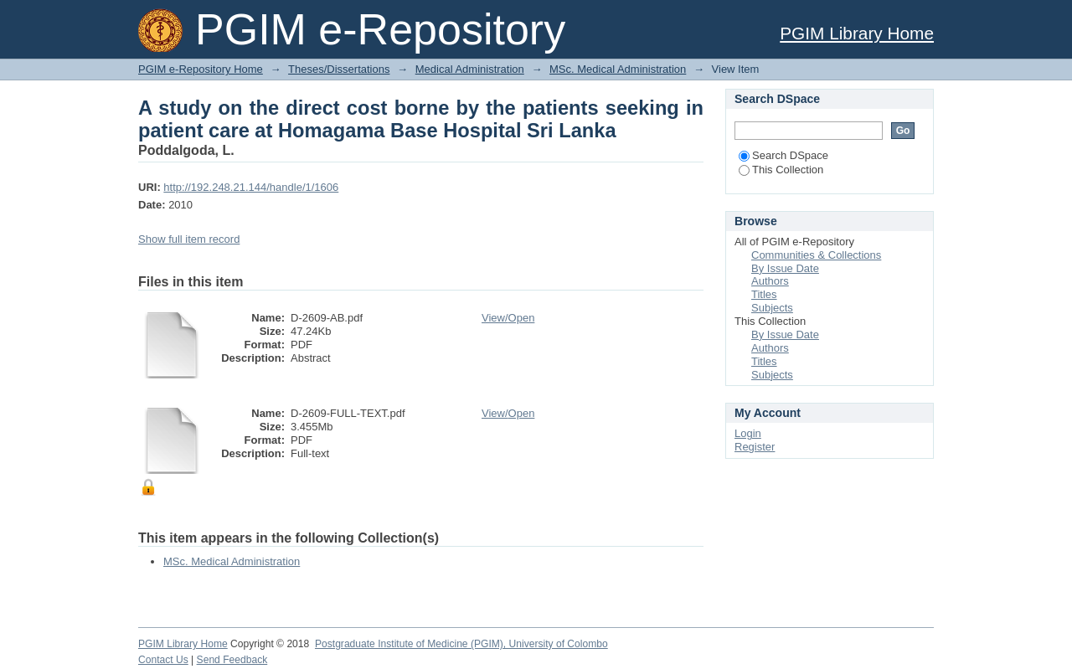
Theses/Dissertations (338, 69)
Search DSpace (783, 155)
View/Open (508, 317)
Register (754, 446)
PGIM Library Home (857, 33)
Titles (764, 294)
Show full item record (189, 239)
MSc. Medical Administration (617, 69)
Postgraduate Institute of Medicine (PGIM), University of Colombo (461, 644)
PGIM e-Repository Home (200, 69)
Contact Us (163, 660)
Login (747, 433)
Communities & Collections (816, 255)
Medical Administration (469, 69)
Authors (770, 281)
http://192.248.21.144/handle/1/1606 (250, 187)
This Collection (781, 169)
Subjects (772, 307)
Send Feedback (232, 660)
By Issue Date (785, 268)
